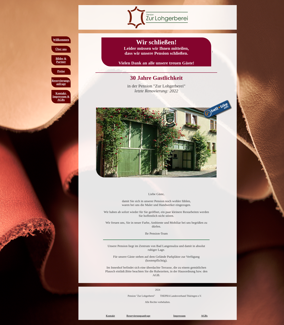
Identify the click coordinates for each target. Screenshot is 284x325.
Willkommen (61, 39)
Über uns (61, 49)
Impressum (179, 316)
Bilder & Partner (61, 60)
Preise (61, 71)
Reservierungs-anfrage (61, 82)
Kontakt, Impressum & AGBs (61, 96)
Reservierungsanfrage (138, 316)
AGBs (204, 316)
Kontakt (110, 316)
